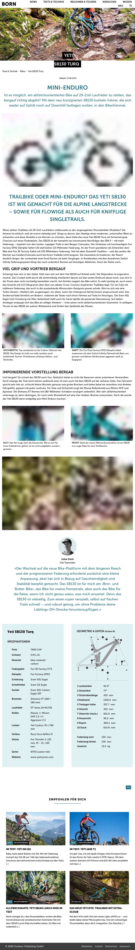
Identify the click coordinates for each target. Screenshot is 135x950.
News (33, 2)
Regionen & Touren (83, 2)
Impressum (125, 946)
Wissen (127, 2)
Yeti (128, 787)
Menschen (109, 2)
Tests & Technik (53, 2)
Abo (120, 6)
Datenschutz (111, 946)
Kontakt (99, 946)
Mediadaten (87, 946)
